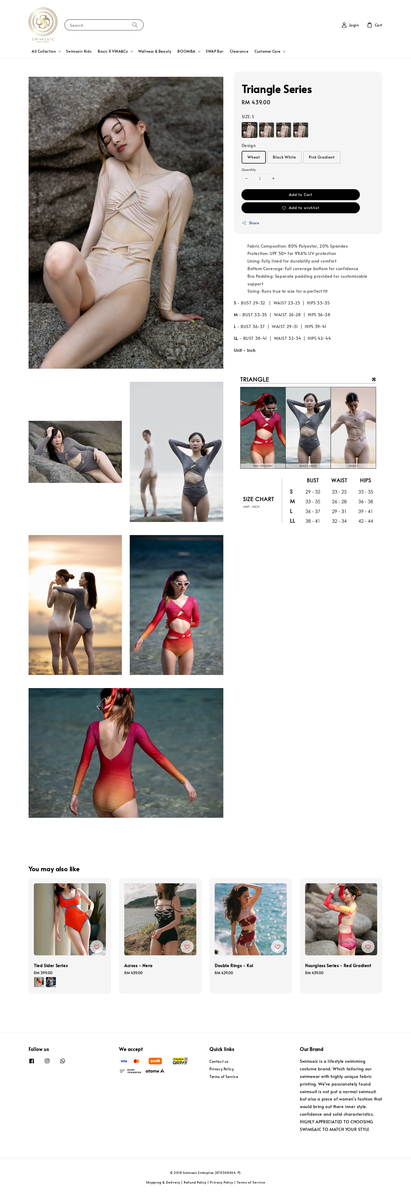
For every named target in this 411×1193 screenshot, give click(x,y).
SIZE (248, 116)
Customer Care (267, 51)
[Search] (135, 25)
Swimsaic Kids (78, 51)
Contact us (219, 1061)
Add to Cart (300, 194)
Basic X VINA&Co (113, 51)
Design (249, 145)
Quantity (249, 169)
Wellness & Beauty (154, 51)
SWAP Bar (215, 51)
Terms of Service (223, 1076)
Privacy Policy (221, 1068)
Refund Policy (195, 1182)
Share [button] (250, 222)
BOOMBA (186, 51)
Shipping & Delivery (163, 1182)
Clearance (239, 51)
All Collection (44, 51)
